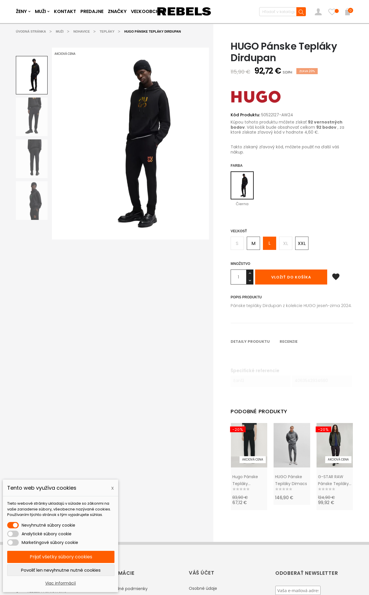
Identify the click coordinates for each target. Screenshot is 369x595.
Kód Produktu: (245, 114)
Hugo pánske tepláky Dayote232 (245, 397)
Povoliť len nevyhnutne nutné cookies (61, 570)
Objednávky (201, 529)
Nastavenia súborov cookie (216, 563)
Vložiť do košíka (291, 277)
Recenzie (74, 272)
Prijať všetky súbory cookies (61, 556)
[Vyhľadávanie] (282, 11)
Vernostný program (122, 552)
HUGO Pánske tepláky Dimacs (291, 397)
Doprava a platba (119, 540)
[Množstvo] (238, 276)
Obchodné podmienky (125, 506)
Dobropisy (199, 540)
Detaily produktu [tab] (35, 272)
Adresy (195, 552)
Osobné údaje (203, 505)
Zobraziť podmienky (310, 542)
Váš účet (201, 489)
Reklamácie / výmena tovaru (131, 517)
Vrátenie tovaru (204, 517)
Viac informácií (60, 583)
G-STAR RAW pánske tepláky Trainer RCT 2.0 (333, 397)
